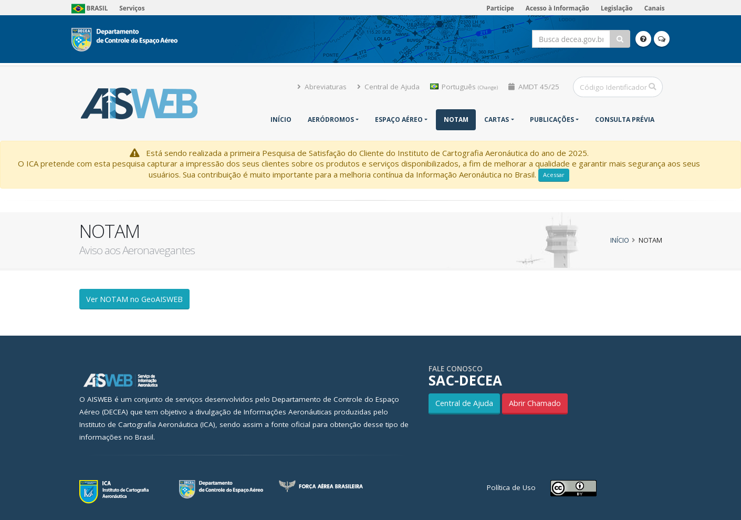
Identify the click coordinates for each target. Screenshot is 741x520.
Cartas (496, 119)
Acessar (554, 175)
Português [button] (464, 86)
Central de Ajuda (388, 86)
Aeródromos (331, 119)
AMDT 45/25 (533, 86)
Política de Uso (511, 487)
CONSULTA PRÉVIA (624, 119)
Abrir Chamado (535, 403)
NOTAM (456, 119)
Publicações (552, 119)
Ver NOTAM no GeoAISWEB (134, 299)
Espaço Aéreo (399, 119)
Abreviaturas (322, 86)
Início (280, 119)
